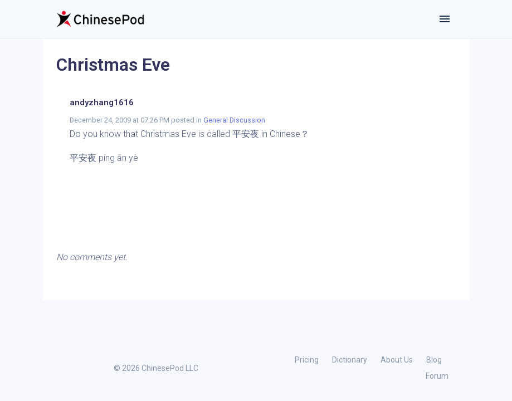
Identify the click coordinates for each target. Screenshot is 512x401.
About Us (397, 359)
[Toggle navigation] (444, 19)
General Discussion (234, 120)
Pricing (307, 359)
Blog (434, 359)
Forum (437, 375)
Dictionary (349, 359)
